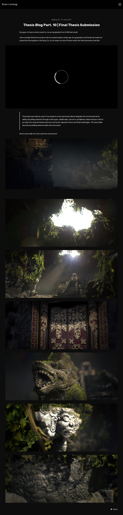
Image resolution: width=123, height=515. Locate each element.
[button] (114, 509)
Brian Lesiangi (10, 4)
